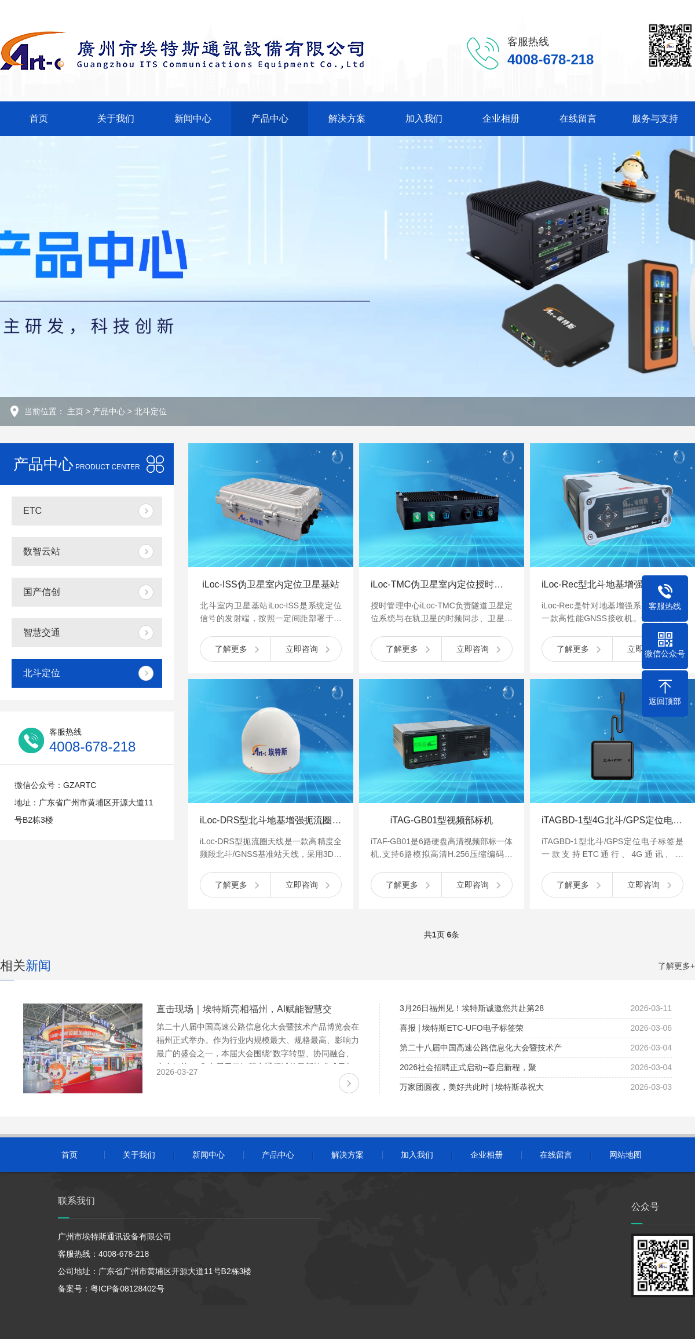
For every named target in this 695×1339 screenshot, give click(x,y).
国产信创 (41, 592)
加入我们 (423, 118)
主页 (75, 411)
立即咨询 (302, 649)
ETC (32, 511)
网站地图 (625, 1154)
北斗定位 (150, 411)
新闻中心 (192, 118)
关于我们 (115, 118)
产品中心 (269, 118)
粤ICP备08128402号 (127, 1288)
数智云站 (41, 551)
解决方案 (346, 118)
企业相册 (501, 118)
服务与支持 (655, 118)
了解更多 (231, 649)
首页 (39, 118)
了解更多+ (676, 965)
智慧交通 (41, 632)
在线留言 (578, 118)
